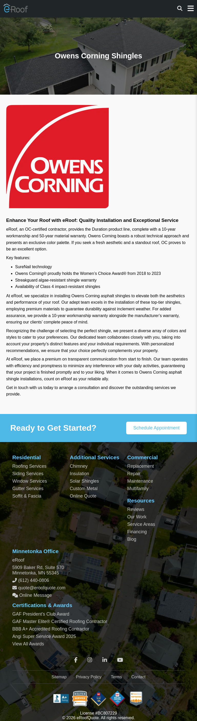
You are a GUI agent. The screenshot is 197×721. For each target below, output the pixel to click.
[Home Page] (16, 10)
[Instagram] (89, 660)
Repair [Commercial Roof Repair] (134, 473)
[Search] (179, 9)
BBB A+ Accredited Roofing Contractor (51, 629)
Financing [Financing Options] (137, 531)
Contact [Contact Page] (138, 677)
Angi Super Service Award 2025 (44, 636)
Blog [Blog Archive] (131, 539)
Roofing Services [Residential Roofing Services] (29, 466)
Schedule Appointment (156, 427)
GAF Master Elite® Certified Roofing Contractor (59, 621)
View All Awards (28, 643)
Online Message (35, 595)
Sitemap (59, 677)
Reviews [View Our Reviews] (135, 509)
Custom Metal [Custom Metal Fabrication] (84, 488)
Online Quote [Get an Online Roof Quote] (83, 496)
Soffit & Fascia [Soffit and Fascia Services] (26, 496)
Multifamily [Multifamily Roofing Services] (138, 488)
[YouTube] (120, 660)
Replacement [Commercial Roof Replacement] (140, 466)
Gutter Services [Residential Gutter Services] (27, 488)
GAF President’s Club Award (40, 614)
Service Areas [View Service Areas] (141, 524)
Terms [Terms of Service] (116, 677)
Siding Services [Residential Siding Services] (27, 473)
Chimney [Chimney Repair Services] (78, 466)
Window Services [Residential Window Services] (29, 481)
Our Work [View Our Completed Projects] (136, 516)
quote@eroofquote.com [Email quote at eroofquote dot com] (41, 587)
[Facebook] (75, 660)
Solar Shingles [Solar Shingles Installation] (84, 481)
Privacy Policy (89, 677)
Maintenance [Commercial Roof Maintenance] (140, 481)
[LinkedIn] (104, 660)
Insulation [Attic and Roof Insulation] (79, 473)
